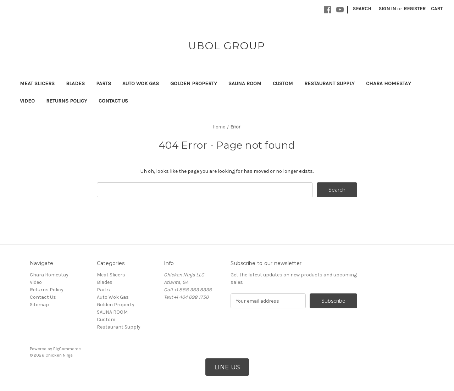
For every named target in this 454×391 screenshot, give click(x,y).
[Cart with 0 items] (437, 8)
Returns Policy (66, 101)
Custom (283, 83)
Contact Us (113, 101)
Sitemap (39, 305)
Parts (103, 83)
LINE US (227, 367)
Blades (75, 83)
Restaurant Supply (329, 83)
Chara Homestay (388, 83)
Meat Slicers (37, 83)
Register (415, 9)
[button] (227, 367)
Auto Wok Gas (140, 83)
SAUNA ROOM (244, 83)
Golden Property (193, 83)
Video (27, 101)
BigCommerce (67, 348)
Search (362, 9)
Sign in (387, 9)
